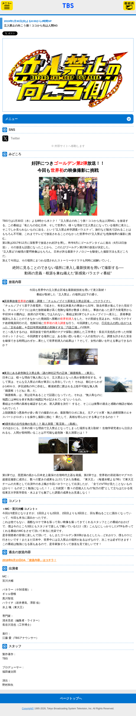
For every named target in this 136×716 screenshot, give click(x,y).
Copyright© (28, 708)
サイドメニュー (7, 5)
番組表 (129, 5)
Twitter (15, 138)
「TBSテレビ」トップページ (68, 5)
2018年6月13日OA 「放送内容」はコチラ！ (29, 560)
